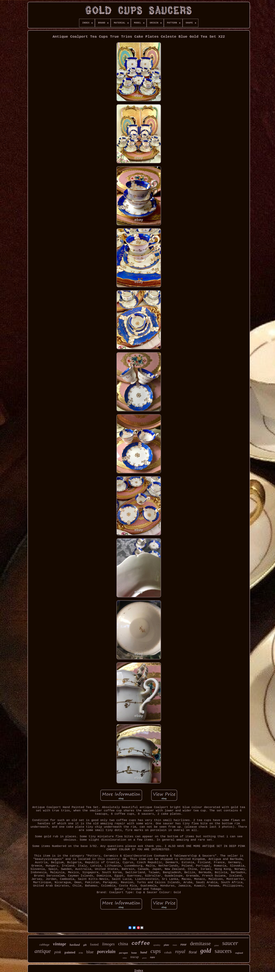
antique (43, 951)
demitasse (200, 943)
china (123, 943)
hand (143, 952)
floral (193, 952)
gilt (85, 945)
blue (89, 952)
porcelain (106, 951)
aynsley (156, 945)
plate (166, 944)
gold (205, 950)
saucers (223, 951)
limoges (108, 944)
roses (175, 945)
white (125, 958)
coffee (141, 943)
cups (155, 951)
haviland (75, 944)
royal (180, 951)
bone (134, 952)
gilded (216, 945)
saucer (230, 943)
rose (183, 944)
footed (94, 944)
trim (81, 953)
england (239, 953)
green (144, 958)
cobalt (168, 952)
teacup (134, 957)
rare (152, 957)
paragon (123, 953)
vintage (59, 944)
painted (70, 952)
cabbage (44, 944)
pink (57, 952)
